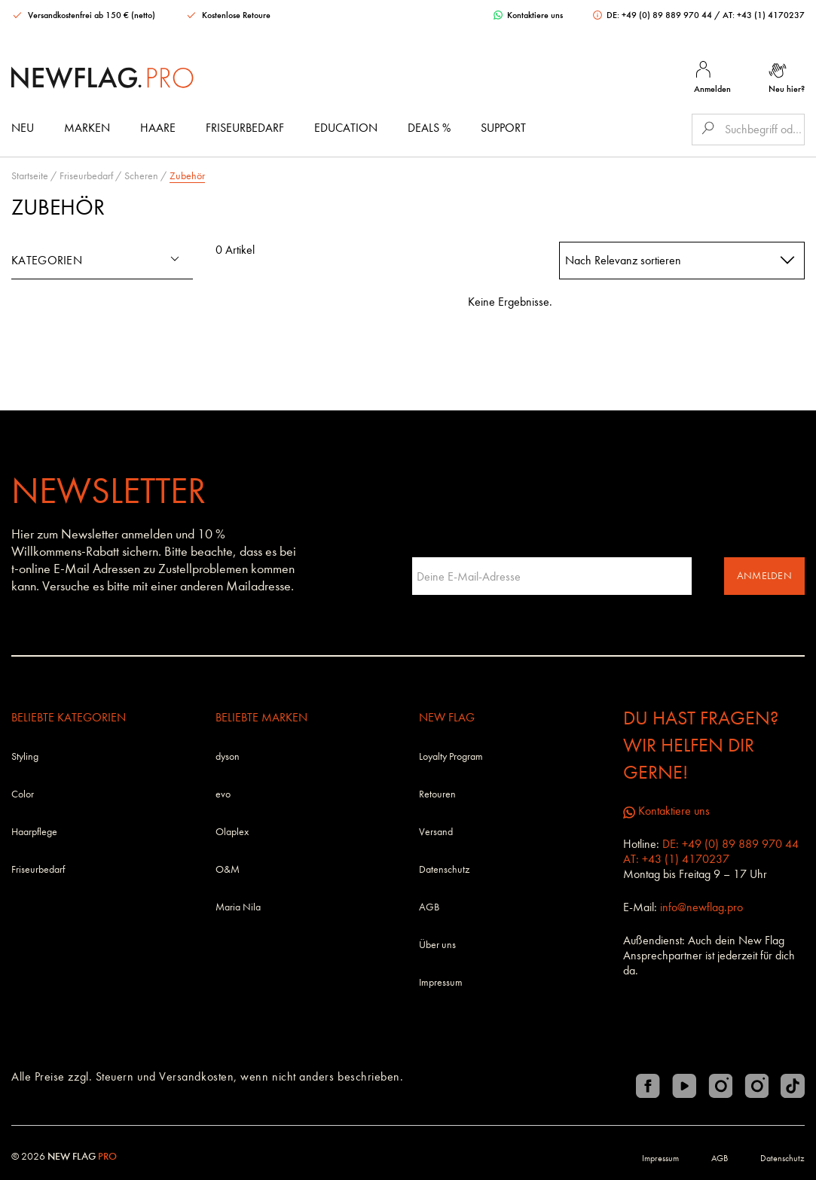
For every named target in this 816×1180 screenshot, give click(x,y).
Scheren (141, 175)
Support (503, 127)
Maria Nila (238, 907)
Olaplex (232, 831)
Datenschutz (444, 869)
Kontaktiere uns (528, 15)
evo (223, 794)
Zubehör (187, 175)
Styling (24, 756)
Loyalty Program (451, 756)
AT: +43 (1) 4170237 (764, 15)
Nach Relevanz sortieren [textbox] (623, 260)
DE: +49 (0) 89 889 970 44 (653, 15)
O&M (227, 869)
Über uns (437, 944)
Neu (22, 127)
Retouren (437, 794)
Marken (87, 127)
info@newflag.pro (701, 907)
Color (22, 794)
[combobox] (682, 260)
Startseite (29, 175)
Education (345, 127)
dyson (227, 756)
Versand (436, 831)
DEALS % (429, 127)
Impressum (441, 982)
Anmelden (764, 575)
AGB (429, 907)
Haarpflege (34, 831)
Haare (158, 127)
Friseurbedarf (245, 127)
